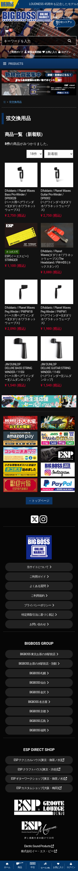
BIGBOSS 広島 (38, 721)
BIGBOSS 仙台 (38, 682)
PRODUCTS (13, 63)
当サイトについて (37, 567)
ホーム (7, 866)
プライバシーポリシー (37, 605)
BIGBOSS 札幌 (38, 673)
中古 (32, 865)
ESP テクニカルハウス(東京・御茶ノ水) (39, 760)
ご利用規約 (38, 595)
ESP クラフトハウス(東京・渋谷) (39, 769)
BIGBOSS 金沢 (38, 692)
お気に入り (49, 52)
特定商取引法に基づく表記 (37, 614)
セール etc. (45, 865)
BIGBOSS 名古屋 (37, 701)
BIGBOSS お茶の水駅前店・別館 (38, 663)
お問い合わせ (38, 624)
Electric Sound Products (39, 846)
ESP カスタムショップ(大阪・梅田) (39, 788)
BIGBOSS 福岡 (38, 730)
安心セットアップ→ (64, 23)
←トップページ (39, 500)
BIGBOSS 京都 (38, 711)
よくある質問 (38, 586)
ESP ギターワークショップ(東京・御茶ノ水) (39, 778)
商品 (19, 865)
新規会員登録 (32, 52)
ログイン (64, 52)
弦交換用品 (15, 102)
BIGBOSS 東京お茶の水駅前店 (37, 654)
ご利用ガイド (15, 52)
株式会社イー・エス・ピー (39, 851)
